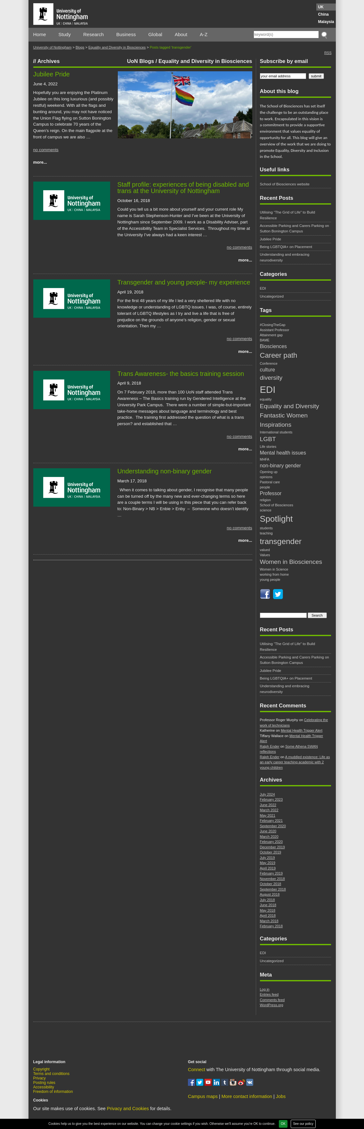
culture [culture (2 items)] (267, 369)
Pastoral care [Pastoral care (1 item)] (270, 482)
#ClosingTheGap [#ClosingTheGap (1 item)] (273, 325)
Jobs (281, 1096)
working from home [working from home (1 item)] (274, 574)
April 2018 (268, 915)
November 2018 (272, 879)
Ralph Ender (269, 746)
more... (40, 162)
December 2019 (272, 847)
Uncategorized (272, 296)
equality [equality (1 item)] (266, 399)
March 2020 (269, 836)
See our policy (303, 1123)
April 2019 (268, 868)
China (323, 14)
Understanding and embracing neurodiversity (285, 257)
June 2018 (268, 905)
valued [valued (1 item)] (265, 550)
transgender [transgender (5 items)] (281, 541)
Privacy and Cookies (128, 1108)
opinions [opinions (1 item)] (266, 477)
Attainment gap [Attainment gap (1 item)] (271, 335)
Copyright (41, 1069)
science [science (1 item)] (265, 510)
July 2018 (267, 900)
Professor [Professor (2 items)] (271, 493)
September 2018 (273, 889)
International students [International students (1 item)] (276, 432)
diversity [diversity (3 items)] (271, 377)
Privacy (39, 1078)
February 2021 (271, 820)
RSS (328, 53)
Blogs (80, 47)
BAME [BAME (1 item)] (265, 340)
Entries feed (269, 994)
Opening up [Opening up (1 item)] (269, 472)
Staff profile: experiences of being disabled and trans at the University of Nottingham (183, 187)
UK (320, 7)
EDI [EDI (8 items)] (268, 389)
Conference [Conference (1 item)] (269, 363)
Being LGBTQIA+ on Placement (286, 247)
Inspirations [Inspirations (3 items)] (276, 424)
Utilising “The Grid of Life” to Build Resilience (287, 215)
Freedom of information (53, 1091)
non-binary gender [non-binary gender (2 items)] (280, 465)
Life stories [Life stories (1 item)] (268, 446)
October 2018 (270, 884)
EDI (263, 288)
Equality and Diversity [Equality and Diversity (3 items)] (289, 406)
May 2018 (267, 910)
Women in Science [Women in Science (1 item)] (274, 569)
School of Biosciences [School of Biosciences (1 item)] (276, 505)
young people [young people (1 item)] (270, 579)
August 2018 (270, 894)
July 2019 (267, 858)
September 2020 (273, 826)
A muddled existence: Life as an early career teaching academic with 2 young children (295, 762)
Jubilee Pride (51, 74)
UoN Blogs (140, 61)
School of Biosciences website (285, 184)
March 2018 (269, 921)
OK (283, 1123)
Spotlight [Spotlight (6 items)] (276, 519)
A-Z (203, 34)
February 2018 (271, 926)
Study (65, 34)
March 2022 (269, 810)
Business (126, 34)
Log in (265, 989)
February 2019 (271, 873)
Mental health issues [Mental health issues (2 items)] (283, 452)
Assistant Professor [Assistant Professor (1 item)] (274, 330)
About (181, 34)
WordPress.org (271, 1005)
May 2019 (267, 863)
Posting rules (44, 1082)
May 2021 (267, 815)
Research (93, 34)
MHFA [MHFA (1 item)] (265, 459)
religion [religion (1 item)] (265, 500)
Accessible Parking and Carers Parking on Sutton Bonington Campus (294, 228)
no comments (46, 149)
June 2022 (268, 805)
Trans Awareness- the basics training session (180, 373)
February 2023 (271, 799)
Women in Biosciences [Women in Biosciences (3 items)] (291, 561)
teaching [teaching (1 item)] (266, 533)
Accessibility (43, 1087)
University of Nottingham (52, 47)
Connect (196, 1069)
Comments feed (272, 1000)
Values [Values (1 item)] (265, 555)
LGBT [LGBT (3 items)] (268, 439)
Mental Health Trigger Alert (301, 730)
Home (39, 34)
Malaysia (326, 21)
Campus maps (203, 1096)
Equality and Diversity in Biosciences (117, 47)
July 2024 (267, 794)
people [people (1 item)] (265, 487)
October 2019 (270, 852)
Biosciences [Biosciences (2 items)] (273, 346)
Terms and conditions (51, 1073)
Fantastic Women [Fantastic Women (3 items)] (284, 415)
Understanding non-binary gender (164, 471)
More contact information (247, 1096)
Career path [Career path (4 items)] (278, 355)
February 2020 (271, 842)
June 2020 (268, 831)
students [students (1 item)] (266, 528)
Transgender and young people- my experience (183, 282)
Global (155, 34)
